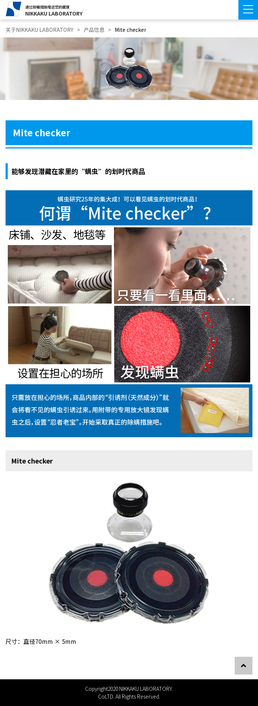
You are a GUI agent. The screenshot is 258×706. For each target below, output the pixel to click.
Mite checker (130, 29)
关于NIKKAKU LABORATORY (39, 29)
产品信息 (94, 29)
